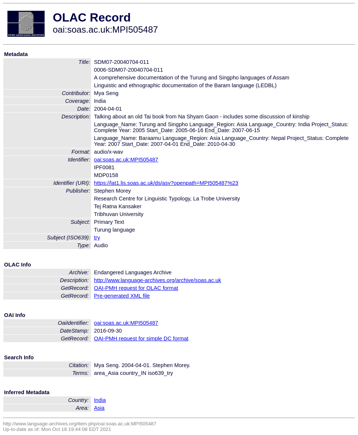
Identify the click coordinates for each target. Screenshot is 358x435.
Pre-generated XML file (122, 296)
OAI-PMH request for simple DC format (141, 338)
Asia (99, 408)
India (100, 400)
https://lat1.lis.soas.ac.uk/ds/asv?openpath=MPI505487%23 (166, 183)
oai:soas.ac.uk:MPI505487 (126, 160)
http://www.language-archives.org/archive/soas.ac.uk (157, 280)
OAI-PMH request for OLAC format (136, 288)
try (97, 238)
